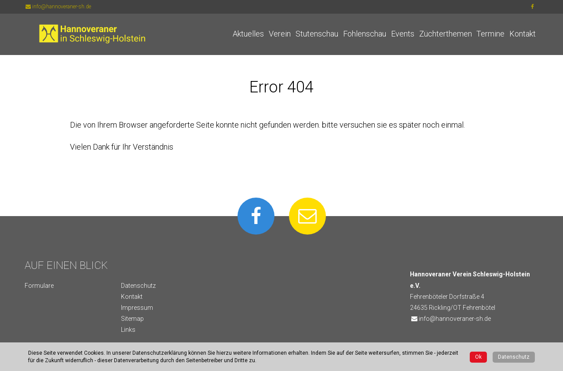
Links (128, 329)
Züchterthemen (445, 33)
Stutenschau (317, 33)
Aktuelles (248, 33)
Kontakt (522, 33)
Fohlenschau (364, 33)
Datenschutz (138, 285)
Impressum (137, 307)
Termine (490, 33)
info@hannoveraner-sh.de (58, 7)
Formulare (39, 285)
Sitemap (132, 318)
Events (402, 33)
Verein (280, 33)
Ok (478, 357)
